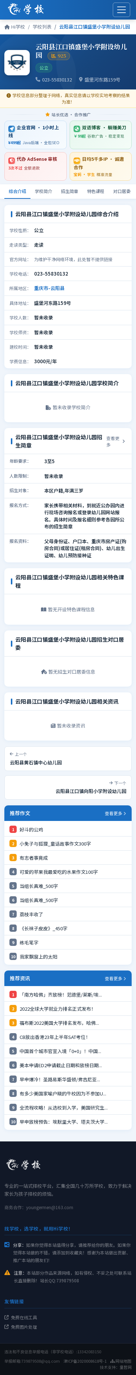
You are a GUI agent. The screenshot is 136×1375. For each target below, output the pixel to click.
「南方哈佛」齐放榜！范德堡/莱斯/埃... (61, 994)
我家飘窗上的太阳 (38, 956)
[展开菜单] (121, 10)
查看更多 (115, 441)
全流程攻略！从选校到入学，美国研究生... (64, 1107)
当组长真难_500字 (39, 886)
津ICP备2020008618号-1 (85, 1361)
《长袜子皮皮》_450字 (43, 928)
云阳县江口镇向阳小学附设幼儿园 (90, 791)
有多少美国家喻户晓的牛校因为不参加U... (63, 1093)
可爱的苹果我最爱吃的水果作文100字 (59, 871)
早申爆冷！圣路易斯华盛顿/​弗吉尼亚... (60, 1079)
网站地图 (120, 1361)
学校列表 (42, 26)
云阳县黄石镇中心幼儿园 (36, 762)
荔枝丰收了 (31, 914)
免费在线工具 (20, 1317)
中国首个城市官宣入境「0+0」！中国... (60, 1051)
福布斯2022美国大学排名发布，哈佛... (59, 1022)
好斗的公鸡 (31, 829)
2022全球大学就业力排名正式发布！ (58, 1008)
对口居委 (122, 191)
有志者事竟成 (34, 857)
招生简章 (69, 191)
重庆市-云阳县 (49, 288)
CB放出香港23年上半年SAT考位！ (55, 1037)
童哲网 (126, 1367)
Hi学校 (14, 26)
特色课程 (95, 191)
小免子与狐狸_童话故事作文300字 (55, 843)
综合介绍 (17, 191)
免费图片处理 (20, 1327)
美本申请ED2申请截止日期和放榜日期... (61, 1065)
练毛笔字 (29, 942)
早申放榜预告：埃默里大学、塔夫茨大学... (64, 1121)
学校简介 (43, 191)
